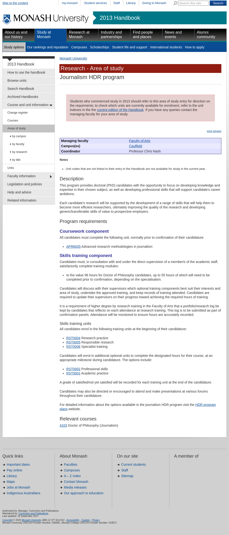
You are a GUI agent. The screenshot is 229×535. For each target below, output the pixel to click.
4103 (63, 425)
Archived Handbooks (22, 97)
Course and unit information (27, 105)
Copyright (7, 520)
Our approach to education (84, 493)
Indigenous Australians (23, 493)
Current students (133, 464)
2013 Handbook (120, 18)
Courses (12, 120)
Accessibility (72, 520)
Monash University (73, 58)
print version (214, 131)
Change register (17, 112)
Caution (86, 520)
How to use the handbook (26, 72)
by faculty (18, 144)
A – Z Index (72, 476)
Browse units (16, 80)
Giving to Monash (154, 3)
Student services (95, 3)
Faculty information (21, 176)
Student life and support (129, 47)
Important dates (18, 464)
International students (166, 47)
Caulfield (135, 146)
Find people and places (143, 34)
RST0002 (73, 369)
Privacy (96, 520)
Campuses (79, 47)
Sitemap (127, 476)
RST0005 (73, 342)
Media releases (75, 487)
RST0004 (73, 338)
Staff (117, 3)
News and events (173, 34)
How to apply (194, 47)
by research (19, 152)
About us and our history (16, 34)
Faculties (70, 464)
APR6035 (73, 246)
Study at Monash (44, 34)
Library (131, 3)
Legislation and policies (24, 184)
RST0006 (73, 346)
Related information (21, 200)
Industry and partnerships (111, 34)
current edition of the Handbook (120, 110)
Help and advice (19, 192)
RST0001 (73, 373)
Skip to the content (15, 3)
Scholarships (99, 47)
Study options (14, 47)
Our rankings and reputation (47, 47)
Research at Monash (79, 34)
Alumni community (206, 34)
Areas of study (16, 128)
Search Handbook (20, 89)
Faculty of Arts (139, 141)
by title (16, 160)
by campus (19, 136)
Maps (11, 482)
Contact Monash (76, 482)
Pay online (14, 470)
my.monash (70, 3)
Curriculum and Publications (33, 513)
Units (10, 168)
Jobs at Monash (18, 487)
